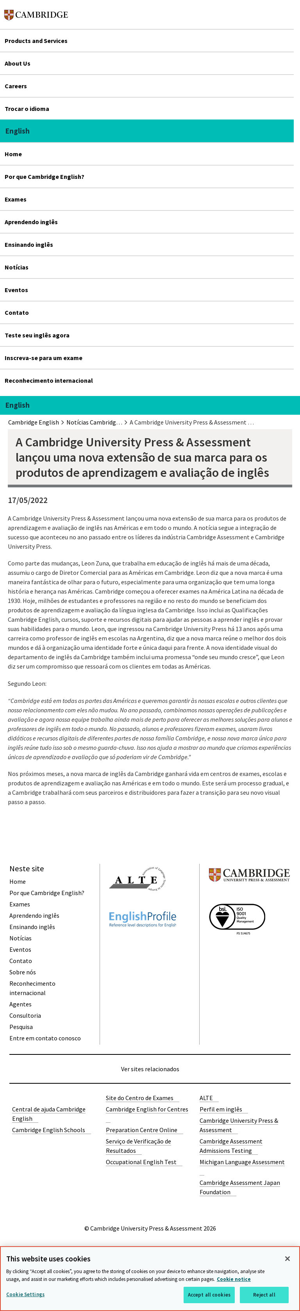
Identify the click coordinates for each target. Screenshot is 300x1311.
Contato (17, 312)
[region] (150, 1278)
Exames (16, 199)
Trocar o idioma (27, 108)
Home (13, 154)
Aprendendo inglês (31, 222)
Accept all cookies (209, 1294)
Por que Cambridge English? (44, 176)
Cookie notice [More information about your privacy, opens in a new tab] (234, 1279)
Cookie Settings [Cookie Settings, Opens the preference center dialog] (25, 1294)
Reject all (264, 1294)
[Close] (287, 1258)
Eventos (16, 290)
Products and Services (36, 41)
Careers (16, 86)
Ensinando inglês (29, 244)
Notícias (17, 267)
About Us (17, 63)
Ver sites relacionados (150, 1069)
